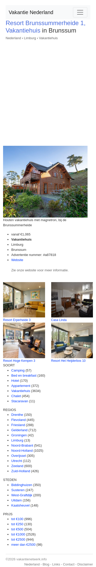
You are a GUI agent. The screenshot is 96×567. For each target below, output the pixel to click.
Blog (45, 564)
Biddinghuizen (21, 485)
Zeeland (17, 466)
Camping (18, 370)
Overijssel (18, 456)
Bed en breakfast (23, 375)
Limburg (30, 38)
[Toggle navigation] (80, 12)
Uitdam (16, 500)
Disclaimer (85, 564)
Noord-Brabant (22, 445)
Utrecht (16, 461)
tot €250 (17, 524)
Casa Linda (59, 320)
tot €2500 (18, 539)
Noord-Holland (22, 450)
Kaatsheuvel (20, 505)
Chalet (16, 396)
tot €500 (17, 529)
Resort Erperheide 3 (16, 320)
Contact (68, 564)
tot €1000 (18, 534)
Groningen (19, 435)
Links (56, 564)
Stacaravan (19, 401)
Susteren (18, 490)
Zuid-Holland (20, 471)
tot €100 (17, 519)
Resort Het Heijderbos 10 (68, 361)
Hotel (15, 381)
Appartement (20, 386)
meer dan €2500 (23, 545)
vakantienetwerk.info (31, 559)
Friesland (18, 425)
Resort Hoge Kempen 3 (19, 361)
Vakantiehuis (48, 38)
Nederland (13, 38)
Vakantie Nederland (31, 12)
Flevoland (18, 420)
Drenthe (17, 415)
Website (17, 260)
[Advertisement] (48, 91)
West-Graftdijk (21, 495)
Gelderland (19, 430)
